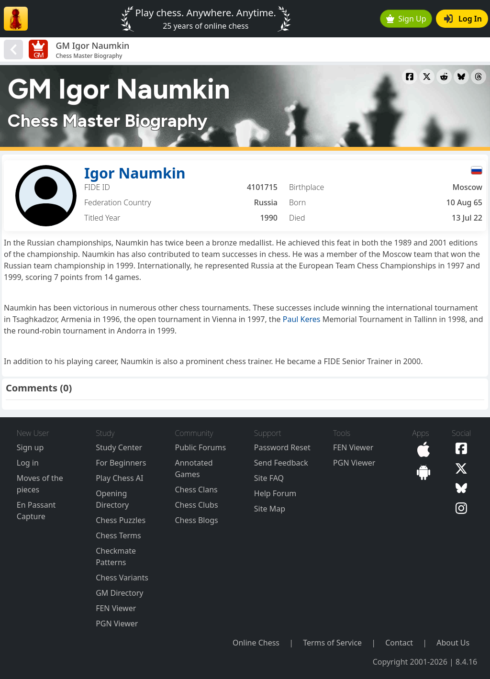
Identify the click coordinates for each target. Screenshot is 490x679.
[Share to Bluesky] (461, 76)
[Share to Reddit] (444, 76)
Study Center (119, 447)
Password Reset (282, 447)
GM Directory (119, 593)
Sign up (30, 447)
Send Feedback (281, 462)
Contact (399, 642)
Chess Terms (118, 535)
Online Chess (256, 642)
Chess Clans (196, 489)
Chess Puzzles (120, 520)
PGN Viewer (117, 623)
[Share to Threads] (478, 76)
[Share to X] (426, 76)
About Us (452, 642)
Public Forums (200, 447)
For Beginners (121, 462)
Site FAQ (269, 478)
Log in (28, 462)
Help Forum (275, 493)
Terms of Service (332, 642)
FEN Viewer (116, 608)
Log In (463, 18)
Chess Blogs (196, 520)
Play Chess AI (119, 478)
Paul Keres (302, 319)
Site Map (269, 508)
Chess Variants (122, 577)
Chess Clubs (196, 505)
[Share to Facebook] (409, 76)
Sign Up (406, 18)
